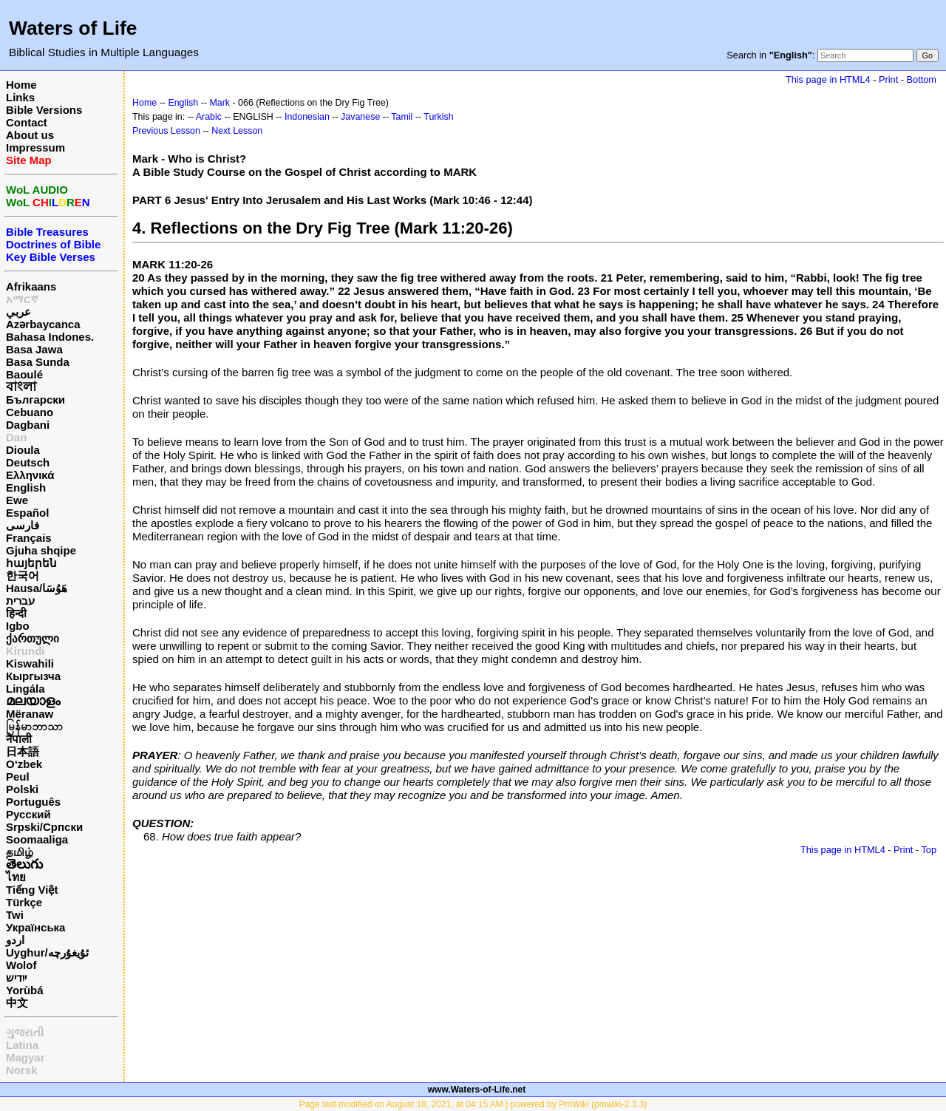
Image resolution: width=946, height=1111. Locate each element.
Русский (28, 814)
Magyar (25, 1057)
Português (33, 801)
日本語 (22, 751)
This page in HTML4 (828, 79)
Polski (22, 789)
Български (35, 399)
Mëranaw (29, 713)
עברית (20, 600)
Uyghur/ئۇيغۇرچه (47, 952)
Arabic (209, 117)
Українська (35, 927)
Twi (15, 914)
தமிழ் (19, 852)
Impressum (35, 147)
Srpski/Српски (44, 826)
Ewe (17, 500)
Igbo (18, 625)
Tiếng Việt (32, 889)
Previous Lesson (166, 131)
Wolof (21, 965)
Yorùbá (25, 990)
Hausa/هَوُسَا (36, 588)
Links (20, 97)
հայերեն (31, 563)
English (26, 487)
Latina (22, 1045)
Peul (18, 776)
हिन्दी (16, 613)
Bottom (921, 79)
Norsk (22, 1070)
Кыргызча (33, 676)
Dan (16, 437)
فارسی (22, 525)
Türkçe (24, 902)
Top (928, 849)
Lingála (25, 688)
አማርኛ (22, 299)
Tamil (401, 117)
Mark (219, 103)
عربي (18, 311)
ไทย (16, 877)
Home (21, 84)
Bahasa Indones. (50, 336)
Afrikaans (31, 286)
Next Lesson (236, 131)
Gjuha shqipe (41, 550)
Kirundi (25, 651)
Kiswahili (30, 663)
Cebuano (29, 412)
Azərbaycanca (43, 324)
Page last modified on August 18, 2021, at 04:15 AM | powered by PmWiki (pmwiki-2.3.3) (473, 1104)
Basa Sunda (37, 362)
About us (30, 135)
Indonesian (307, 117)
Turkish (438, 117)
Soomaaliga (37, 839)
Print (888, 79)
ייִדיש (16, 977)
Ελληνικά (30, 475)
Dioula (23, 450)
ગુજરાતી (25, 1032)
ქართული (32, 638)
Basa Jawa (34, 349)
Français (29, 537)
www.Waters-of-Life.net (476, 1089)
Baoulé (24, 374)
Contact (26, 122)
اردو (15, 940)
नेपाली (19, 739)
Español (27, 512)
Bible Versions (44, 109)
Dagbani (28, 424)
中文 (17, 1002)
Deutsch (28, 462)
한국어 (22, 575)
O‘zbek (24, 764)
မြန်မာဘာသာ (34, 726)
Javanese (360, 117)
